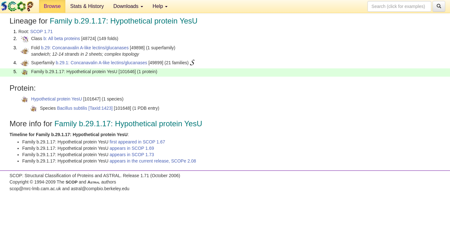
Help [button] (160, 6)
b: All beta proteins (61, 38)
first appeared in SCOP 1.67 (137, 141)
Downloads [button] (128, 6)
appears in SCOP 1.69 (132, 148)
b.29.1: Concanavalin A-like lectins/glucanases (101, 62)
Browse (52, 6)
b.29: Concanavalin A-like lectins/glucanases (85, 47)
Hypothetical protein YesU (56, 98)
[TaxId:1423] (101, 108)
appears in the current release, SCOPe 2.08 (153, 160)
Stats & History (87, 6)
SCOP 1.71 (41, 31)
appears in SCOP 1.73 (132, 154)
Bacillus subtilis (72, 108)
